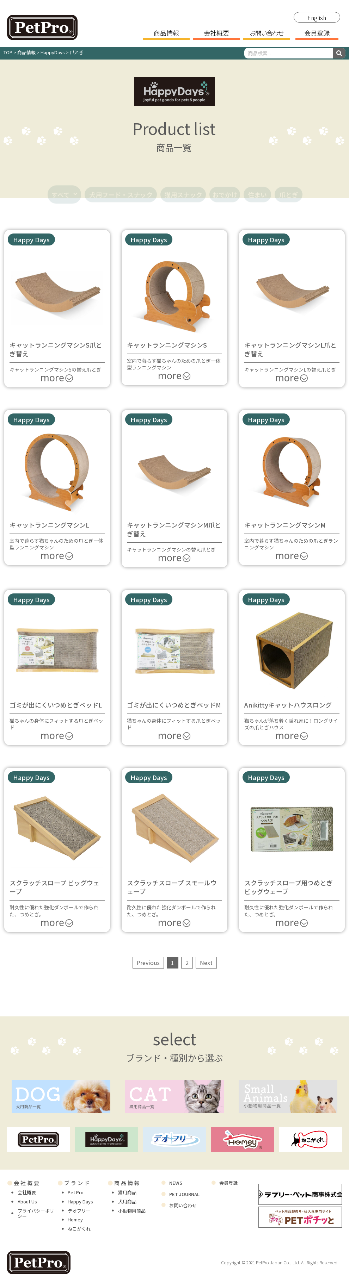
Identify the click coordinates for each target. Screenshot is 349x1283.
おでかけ (225, 185)
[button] (31, 239)
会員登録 (317, 33)
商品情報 (166, 33)
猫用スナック (183, 185)
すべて (64, 186)
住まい (257, 185)
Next (206, 962)
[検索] (339, 53)
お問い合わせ (266, 33)
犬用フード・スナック (121, 185)
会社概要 (216, 33)
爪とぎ (288, 185)
